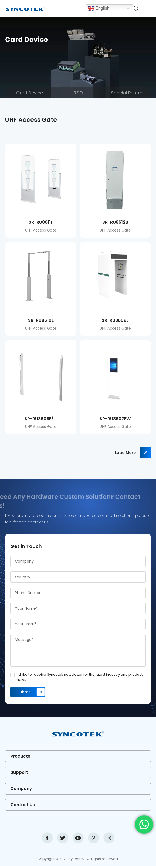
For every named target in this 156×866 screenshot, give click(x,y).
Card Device (29, 93)
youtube (78, 837)
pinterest (93, 837)
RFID (78, 93)
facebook (47, 837)
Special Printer (126, 93)
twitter (62, 837)
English (99, 8)
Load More (125, 452)
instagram (108, 837)
